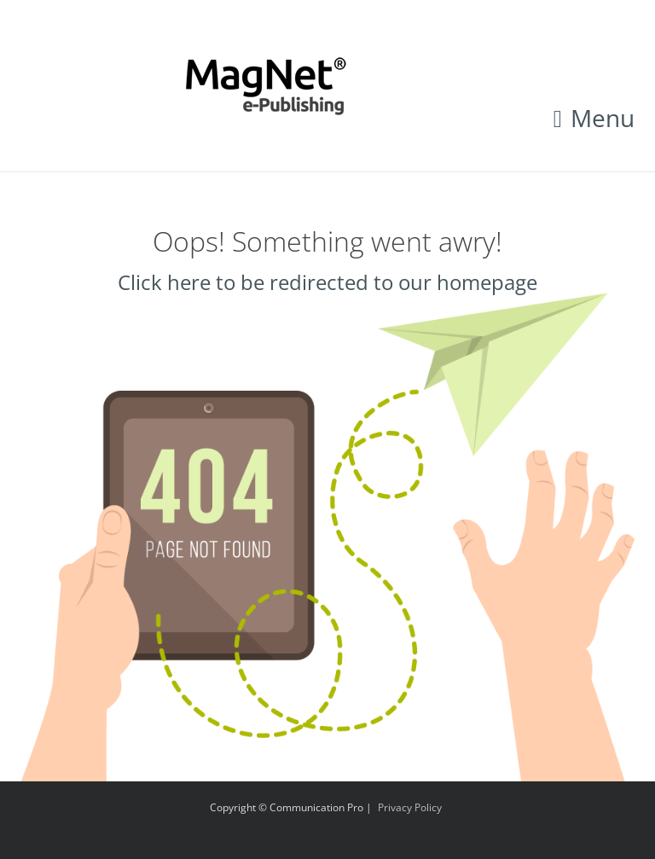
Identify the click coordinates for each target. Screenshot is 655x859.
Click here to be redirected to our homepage (327, 282)
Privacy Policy (410, 807)
